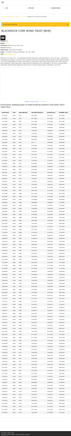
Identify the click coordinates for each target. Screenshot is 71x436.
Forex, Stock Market (7, 16)
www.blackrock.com (10, 54)
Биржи (17, 16)
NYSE (23, 16)
